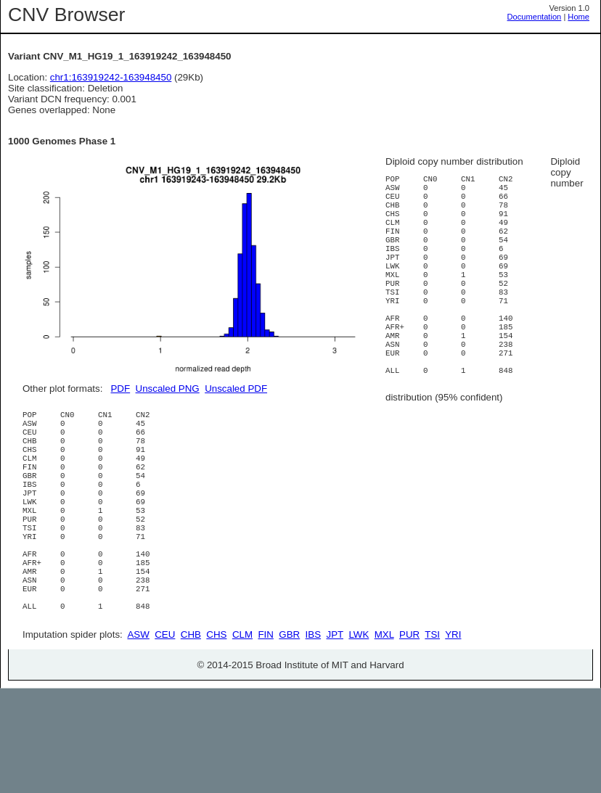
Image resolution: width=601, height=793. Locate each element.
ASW (138, 739)
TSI (432, 739)
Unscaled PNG (168, 388)
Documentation (534, 16)
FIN (265, 739)
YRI (453, 739)
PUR (409, 739)
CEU (165, 739)
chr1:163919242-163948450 (111, 77)
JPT (335, 739)
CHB (191, 739)
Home (578, 16)
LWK (358, 739)
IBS (313, 739)
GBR (289, 739)
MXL (384, 739)
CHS (216, 739)
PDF (120, 388)
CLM (242, 739)
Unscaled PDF (236, 388)
